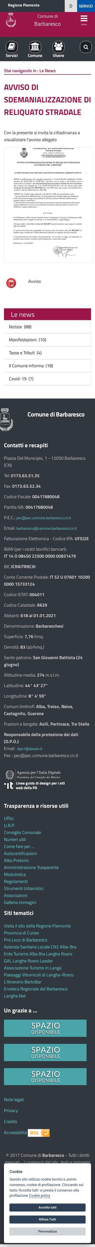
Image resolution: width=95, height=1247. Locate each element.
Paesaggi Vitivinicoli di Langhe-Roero (39, 974)
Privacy (11, 1110)
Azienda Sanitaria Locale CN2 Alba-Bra (40, 946)
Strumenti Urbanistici (24, 888)
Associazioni (15, 895)
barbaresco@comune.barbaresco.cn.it (46, 528)
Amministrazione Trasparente (31, 867)
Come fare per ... (19, 846)
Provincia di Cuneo (21, 932)
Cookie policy (39, 1196)
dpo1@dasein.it (29, 749)
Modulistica (15, 874)
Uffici (9, 818)
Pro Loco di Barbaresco (25, 939)
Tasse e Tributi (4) (24, 352)
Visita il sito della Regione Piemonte (37, 925)
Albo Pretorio (16, 860)
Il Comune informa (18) (30, 365)
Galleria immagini (20, 902)
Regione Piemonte (23, 5)
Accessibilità (15, 1132)
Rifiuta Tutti (47, 1219)
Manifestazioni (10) (26, 339)
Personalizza (47, 1231)
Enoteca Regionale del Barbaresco (36, 988)
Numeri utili (15, 839)
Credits (10, 1121)
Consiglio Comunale (22, 832)
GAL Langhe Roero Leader (28, 960)
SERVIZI (86, 6)
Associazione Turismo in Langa (32, 967)
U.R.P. (9, 825)
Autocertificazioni (20, 853)
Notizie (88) (19, 326)
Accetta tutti (47, 1207)
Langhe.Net (15, 995)
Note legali (14, 1099)
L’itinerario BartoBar (22, 981)
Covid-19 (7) (20, 378)
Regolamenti (16, 881)
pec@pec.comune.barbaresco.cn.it (43, 518)
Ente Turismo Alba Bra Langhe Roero (38, 953)
